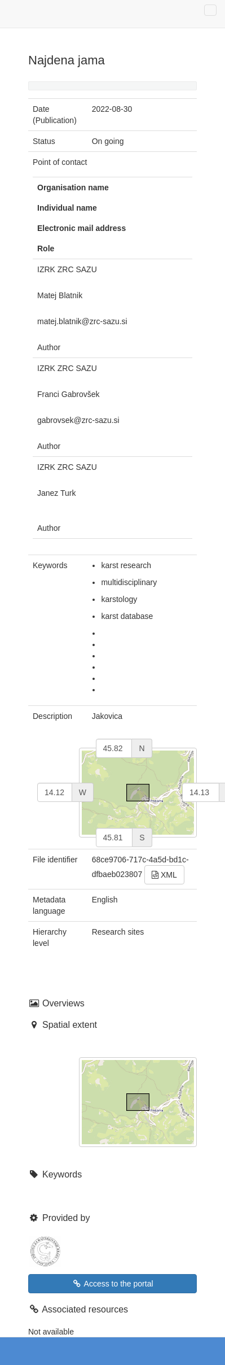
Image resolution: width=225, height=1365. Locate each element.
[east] (200, 792)
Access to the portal (112, 1283)
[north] (114, 748)
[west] (54, 792)
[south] (114, 837)
